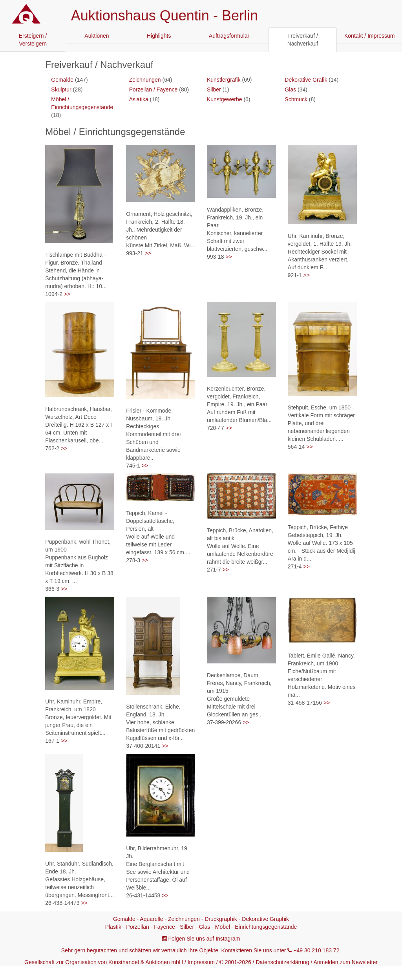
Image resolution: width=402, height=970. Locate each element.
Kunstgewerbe (224, 99)
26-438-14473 (62, 903)
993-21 (134, 253)
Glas (290, 89)
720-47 (215, 428)
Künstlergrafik (224, 80)
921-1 (295, 275)
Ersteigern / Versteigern (33, 40)
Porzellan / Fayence (153, 89)
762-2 (52, 448)
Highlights (159, 36)
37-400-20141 (143, 746)
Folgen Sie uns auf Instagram (204, 938)
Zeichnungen (145, 80)
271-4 (295, 566)
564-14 (296, 447)
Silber (214, 89)
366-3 (52, 589)
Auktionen (96, 36)
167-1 (52, 741)
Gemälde (62, 80)
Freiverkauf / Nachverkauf (302, 40)
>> (67, 294)
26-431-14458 (143, 895)
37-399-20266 (224, 722)
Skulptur (61, 89)
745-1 (133, 465)
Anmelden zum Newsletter (346, 962)
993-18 (215, 257)
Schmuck (296, 99)
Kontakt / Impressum (369, 36)
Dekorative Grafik (306, 80)
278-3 (133, 560)
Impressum (201, 962)
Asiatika (138, 99)
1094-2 (53, 294)
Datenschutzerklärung (282, 962)
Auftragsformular (229, 36)
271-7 (214, 569)
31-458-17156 (305, 703)
